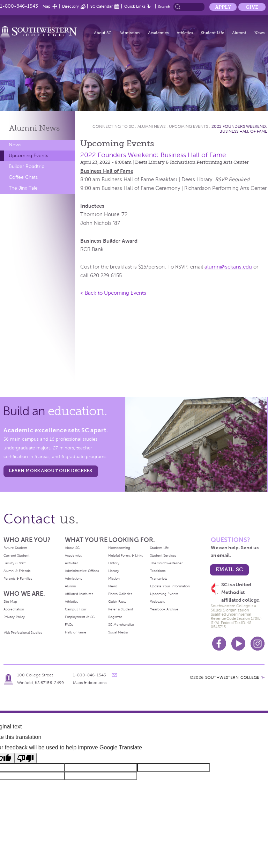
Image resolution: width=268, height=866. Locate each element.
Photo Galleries (120, 594)
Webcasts (157, 601)
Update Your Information (170, 586)
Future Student (15, 548)
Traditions (157, 571)
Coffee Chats (23, 177)
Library (113, 571)
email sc (229, 569)
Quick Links (135, 6)
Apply (223, 7)
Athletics (185, 33)
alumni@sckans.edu (228, 267)
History (113, 563)
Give (252, 7)
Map (47, 6)
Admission (129, 33)
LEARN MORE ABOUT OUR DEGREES (50, 470)
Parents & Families (17, 578)
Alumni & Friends (16, 571)
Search (164, 7)
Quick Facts (117, 601)
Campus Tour (76, 609)
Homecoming (119, 548)
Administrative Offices (82, 571)
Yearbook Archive (164, 609)
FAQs (69, 624)
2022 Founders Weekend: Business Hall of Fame (239, 129)
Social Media (118, 632)
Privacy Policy (14, 617)
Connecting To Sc (113, 126)
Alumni (239, 33)
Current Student (16, 555)
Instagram (258, 644)
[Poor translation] (25, 758)
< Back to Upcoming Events (113, 293)
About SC (102, 33)
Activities (71, 563)
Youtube (238, 644)
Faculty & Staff (14, 563)
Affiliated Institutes (79, 594)
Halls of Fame (75, 632)
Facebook (219, 644)
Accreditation (13, 609)
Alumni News (151, 126)
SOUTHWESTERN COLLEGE (232, 677)
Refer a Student (120, 609)
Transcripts (158, 578)
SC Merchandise (121, 624)
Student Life (212, 33)
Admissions (73, 578)
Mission (114, 578)
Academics (158, 33)
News (259, 33)
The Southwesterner (166, 563)
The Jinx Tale (23, 188)
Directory (70, 6)
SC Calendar (101, 6)
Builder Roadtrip (26, 166)
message (114, 675)
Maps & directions (89, 682)
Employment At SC (80, 617)
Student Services (163, 555)
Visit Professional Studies (23, 632)
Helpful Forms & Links (125, 555)
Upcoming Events (28, 155)
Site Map (10, 601)
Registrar (115, 617)
